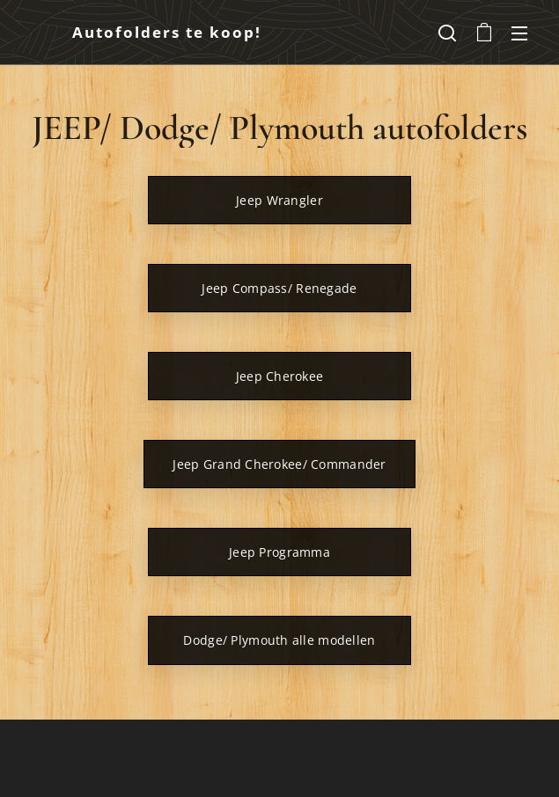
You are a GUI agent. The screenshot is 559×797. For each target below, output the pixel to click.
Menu (519, 33)
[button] (447, 33)
